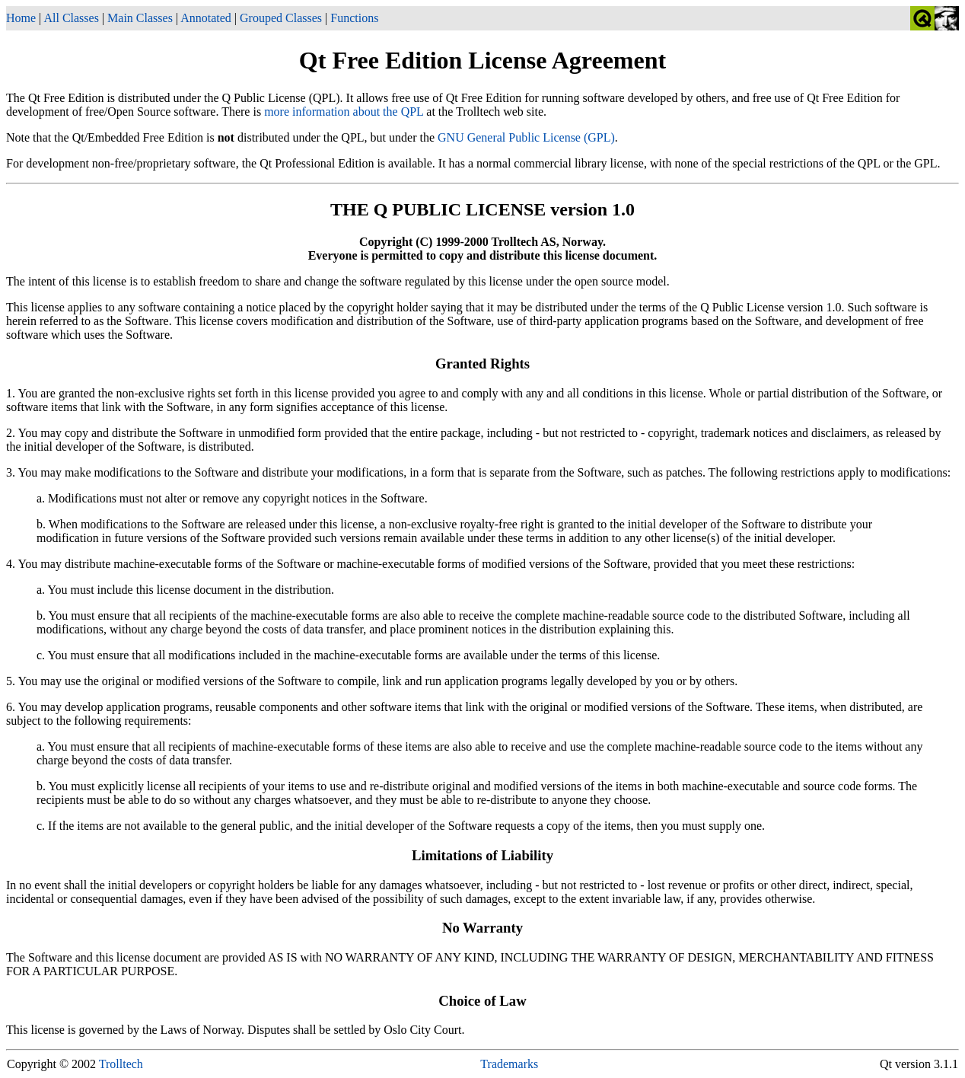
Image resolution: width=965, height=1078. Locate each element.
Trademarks (509, 1063)
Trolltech (121, 1063)
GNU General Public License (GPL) (526, 137)
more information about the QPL (343, 111)
